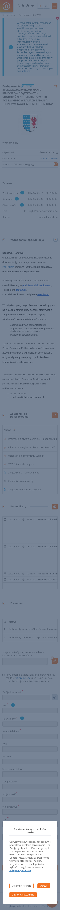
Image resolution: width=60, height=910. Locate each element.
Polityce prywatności (20, 870)
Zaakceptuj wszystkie (23, 894)
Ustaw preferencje (21, 885)
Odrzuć (43, 885)
